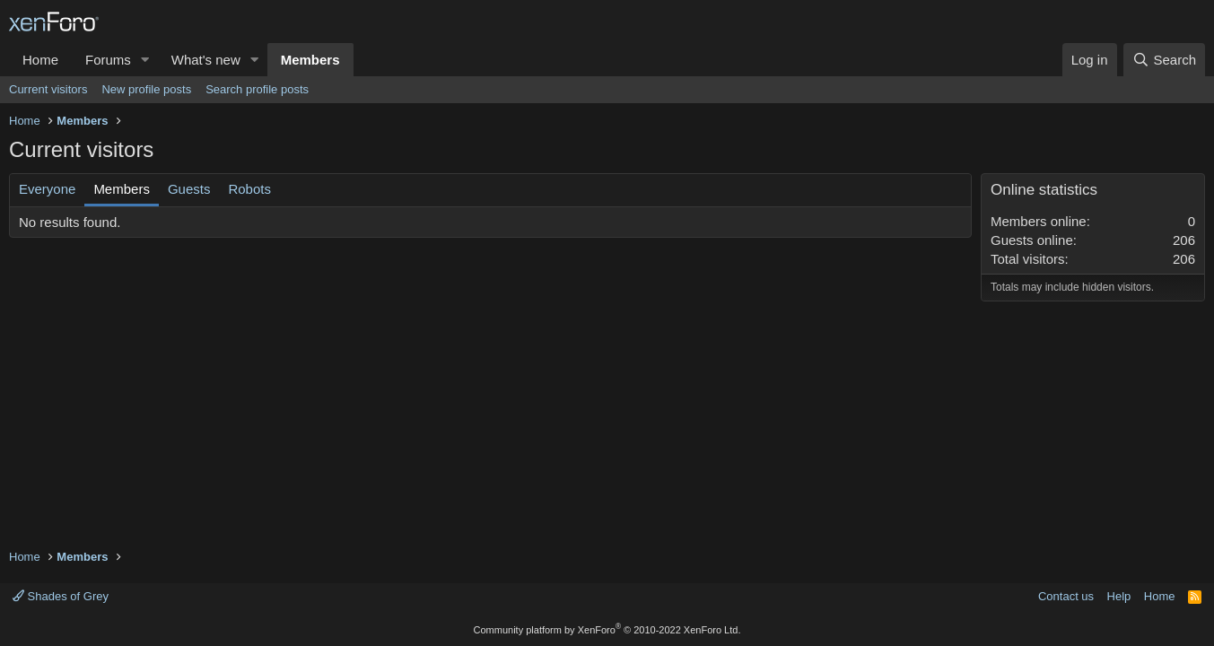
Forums (108, 59)
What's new (205, 59)
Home (40, 59)
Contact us (1066, 596)
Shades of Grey (61, 596)
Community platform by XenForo (607, 629)
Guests (189, 188)
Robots (249, 188)
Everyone (47, 188)
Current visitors (48, 89)
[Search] (1164, 59)
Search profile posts (257, 89)
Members (310, 59)
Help (1119, 596)
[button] (145, 59)
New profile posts (146, 89)
